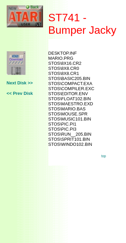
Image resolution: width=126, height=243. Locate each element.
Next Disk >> (20, 82)
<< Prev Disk (20, 93)
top (103, 156)
